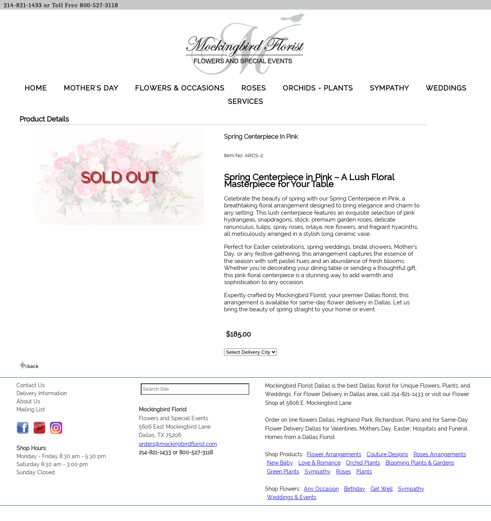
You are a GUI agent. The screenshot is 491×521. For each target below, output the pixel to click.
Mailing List (30, 409)
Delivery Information (41, 393)
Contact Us (30, 385)
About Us (28, 401)
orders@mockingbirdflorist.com (178, 444)
